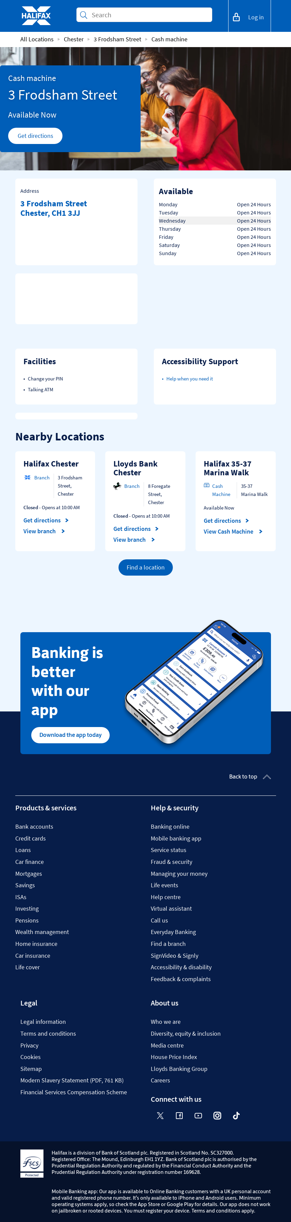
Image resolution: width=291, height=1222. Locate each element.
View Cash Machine (233, 531)
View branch (44, 531)
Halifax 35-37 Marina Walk (228, 468)
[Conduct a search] (149, 15)
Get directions (40, 137)
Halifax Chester (51, 463)
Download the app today (70, 735)
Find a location (146, 567)
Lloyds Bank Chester (135, 468)
